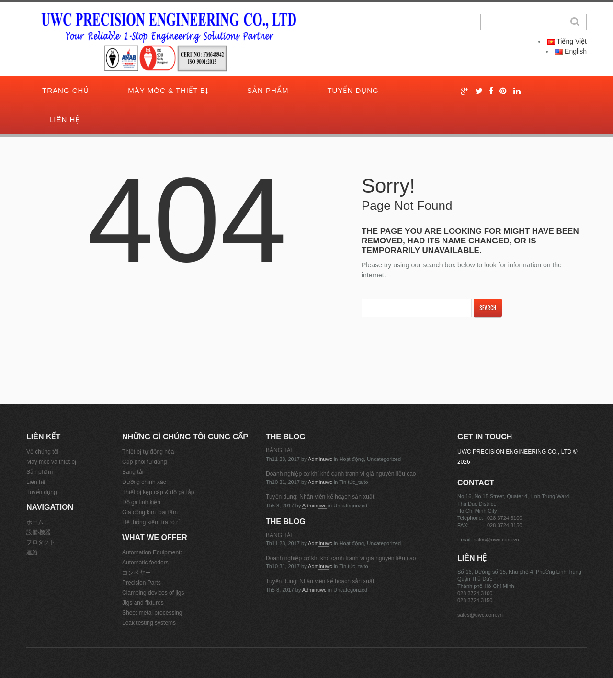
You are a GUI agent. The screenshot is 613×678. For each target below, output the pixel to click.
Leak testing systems (149, 623)
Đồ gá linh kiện (141, 502)
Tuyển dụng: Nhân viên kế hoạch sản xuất (320, 497)
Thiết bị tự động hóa (148, 451)
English (571, 51)
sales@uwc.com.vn (496, 539)
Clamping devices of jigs (153, 592)
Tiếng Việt (567, 41)
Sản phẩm (267, 90)
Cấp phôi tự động (144, 462)
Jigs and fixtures (143, 602)
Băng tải (132, 472)
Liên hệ (64, 119)
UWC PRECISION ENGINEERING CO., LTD (514, 451)
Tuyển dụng (352, 90)
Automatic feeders (145, 562)
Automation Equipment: (152, 552)
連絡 (32, 552)
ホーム (35, 522)
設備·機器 (38, 532)
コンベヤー (136, 572)
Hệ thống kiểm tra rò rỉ (151, 522)
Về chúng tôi (42, 451)
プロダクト (40, 542)
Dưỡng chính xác (144, 482)
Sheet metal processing (152, 612)
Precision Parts (141, 582)
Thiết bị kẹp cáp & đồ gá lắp (158, 492)
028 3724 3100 (504, 518)
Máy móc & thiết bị (168, 90)
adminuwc (320, 459)
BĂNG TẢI (279, 450)
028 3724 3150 (504, 525)
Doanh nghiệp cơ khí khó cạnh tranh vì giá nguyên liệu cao (341, 474)
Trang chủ (65, 90)
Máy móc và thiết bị (51, 462)
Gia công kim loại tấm (150, 512)
